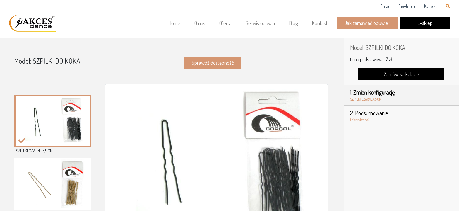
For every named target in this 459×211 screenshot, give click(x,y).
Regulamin (406, 6)
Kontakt (430, 6)
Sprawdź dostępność (213, 62)
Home (174, 23)
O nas (199, 23)
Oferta (225, 23)
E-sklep (425, 23)
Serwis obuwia (260, 23)
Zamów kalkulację (401, 74)
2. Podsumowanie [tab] (401, 115)
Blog (293, 23)
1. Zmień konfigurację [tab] (401, 95)
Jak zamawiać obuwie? (367, 23)
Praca (384, 6)
